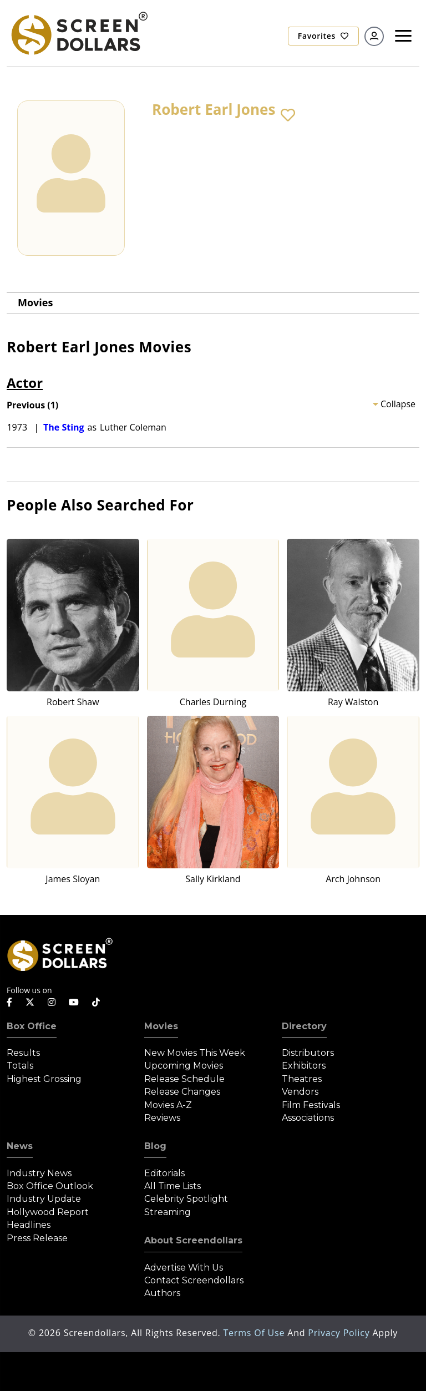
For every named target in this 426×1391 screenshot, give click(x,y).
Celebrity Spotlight (186, 1198)
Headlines (28, 1225)
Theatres (302, 1079)
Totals (20, 1065)
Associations (308, 1117)
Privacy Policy (340, 1333)
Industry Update (44, 1198)
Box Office (32, 1026)
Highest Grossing (44, 1079)
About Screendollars (193, 1240)
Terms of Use (255, 1333)
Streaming (167, 1212)
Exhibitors (304, 1065)
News (20, 1146)
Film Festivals (311, 1105)
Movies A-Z (168, 1105)
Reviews (162, 1117)
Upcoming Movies (183, 1065)
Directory (304, 1026)
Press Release (37, 1238)
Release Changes (182, 1091)
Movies (35, 302)
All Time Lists (172, 1186)
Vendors (300, 1091)
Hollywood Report (48, 1212)
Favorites (323, 36)
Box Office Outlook (50, 1186)
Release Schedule (184, 1079)
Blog (155, 1146)
